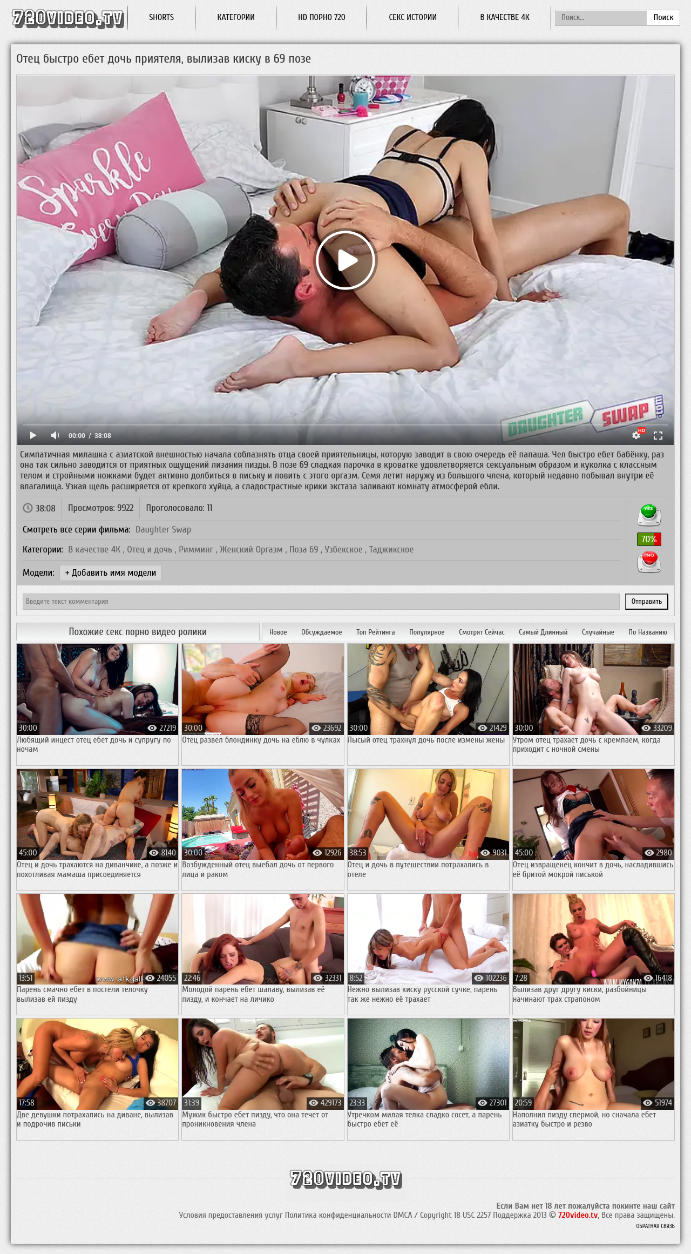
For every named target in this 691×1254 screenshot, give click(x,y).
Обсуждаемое (321, 632)
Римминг (197, 549)
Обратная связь (655, 1226)
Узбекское (344, 549)
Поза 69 (305, 549)
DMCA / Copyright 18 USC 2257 (442, 1215)
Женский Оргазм (252, 549)
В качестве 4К (95, 549)
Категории (236, 17)
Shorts (161, 17)
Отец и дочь (150, 549)
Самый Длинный (543, 632)
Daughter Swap (163, 529)
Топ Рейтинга (375, 632)
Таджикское (391, 549)
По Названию (648, 632)
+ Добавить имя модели (111, 572)
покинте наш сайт (643, 1206)
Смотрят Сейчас (482, 632)
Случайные (598, 632)
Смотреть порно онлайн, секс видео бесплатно (67, 17)
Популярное (426, 632)
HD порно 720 (322, 17)
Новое (278, 632)
